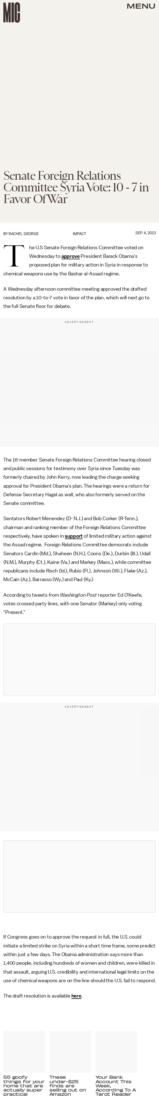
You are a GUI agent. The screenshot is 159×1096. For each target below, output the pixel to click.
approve (70, 256)
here (76, 995)
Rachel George (24, 234)
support (74, 536)
